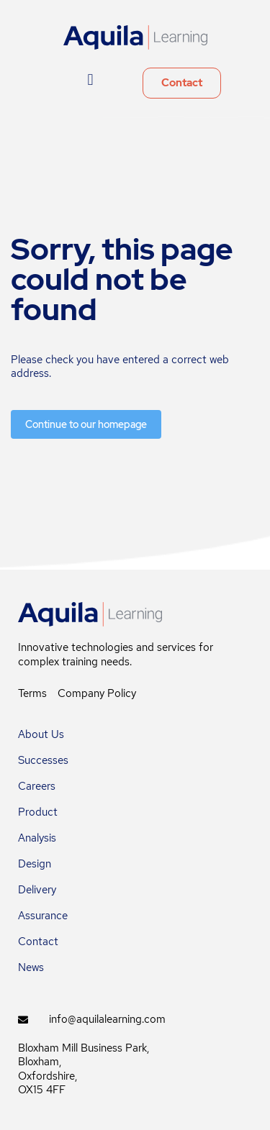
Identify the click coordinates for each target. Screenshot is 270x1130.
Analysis (37, 838)
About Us (41, 734)
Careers (36, 786)
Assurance (43, 915)
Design (34, 864)
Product (38, 812)
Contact (38, 941)
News (31, 967)
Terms (32, 693)
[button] (90, 79)
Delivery (37, 890)
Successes (43, 760)
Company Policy (97, 693)
